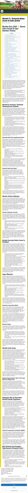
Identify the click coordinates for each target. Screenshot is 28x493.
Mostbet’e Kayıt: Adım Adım (10, 66)
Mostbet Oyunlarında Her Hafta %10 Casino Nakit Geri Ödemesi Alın (11, 48)
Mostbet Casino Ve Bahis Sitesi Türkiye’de (12, 70)
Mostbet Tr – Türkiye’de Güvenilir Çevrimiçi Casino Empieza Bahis (12, 57)
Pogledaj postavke (14, 490)
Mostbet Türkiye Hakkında (9, 39)
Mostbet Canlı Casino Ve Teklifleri (10, 55)
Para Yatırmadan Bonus (9, 77)
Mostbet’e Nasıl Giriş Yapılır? (10, 37)
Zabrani (14, 487)
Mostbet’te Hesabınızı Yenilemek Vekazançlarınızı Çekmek (10, 35)
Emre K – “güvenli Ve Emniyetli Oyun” (11, 76)
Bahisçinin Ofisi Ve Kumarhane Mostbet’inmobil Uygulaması (10, 50)
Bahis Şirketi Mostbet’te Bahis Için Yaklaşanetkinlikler (11, 74)
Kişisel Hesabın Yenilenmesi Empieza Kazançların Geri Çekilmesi (11, 64)
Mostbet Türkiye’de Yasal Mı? (10, 40)
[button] (26, 476)
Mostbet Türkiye (8, 45)
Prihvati (14, 484)
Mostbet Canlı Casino (8, 46)
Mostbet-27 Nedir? (8, 75)
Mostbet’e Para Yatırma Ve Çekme (11, 72)
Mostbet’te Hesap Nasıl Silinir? (10, 44)
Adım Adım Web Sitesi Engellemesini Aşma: (12, 36)
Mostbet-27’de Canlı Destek (10, 68)
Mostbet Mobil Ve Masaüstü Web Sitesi (11, 65)
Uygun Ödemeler (8, 43)
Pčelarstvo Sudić (8, 3)
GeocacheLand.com (14, 135)
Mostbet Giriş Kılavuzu (9, 61)
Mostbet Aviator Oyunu (9, 71)
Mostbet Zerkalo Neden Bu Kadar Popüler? (12, 60)
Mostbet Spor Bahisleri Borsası (10, 69)
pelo (9, 22)
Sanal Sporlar (7, 62)
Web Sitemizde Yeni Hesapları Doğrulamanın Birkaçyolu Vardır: (10, 54)
